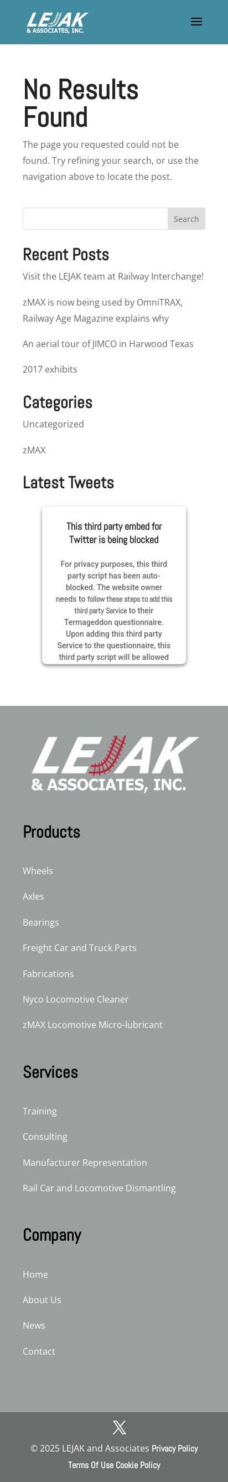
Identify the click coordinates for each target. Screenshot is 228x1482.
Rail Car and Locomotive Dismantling (99, 1188)
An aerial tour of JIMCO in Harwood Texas (108, 344)
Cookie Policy (138, 1465)
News (34, 1325)
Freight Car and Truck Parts (80, 948)
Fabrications (48, 974)
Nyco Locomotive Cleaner (76, 999)
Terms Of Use (90, 1465)
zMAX (34, 450)
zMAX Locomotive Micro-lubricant (93, 1025)
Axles (33, 896)
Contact (39, 1351)
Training (40, 1111)
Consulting (45, 1136)
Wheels (38, 871)
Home (35, 1274)
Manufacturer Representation (85, 1162)
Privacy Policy (175, 1448)
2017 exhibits (50, 369)
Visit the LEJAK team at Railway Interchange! (113, 276)
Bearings (41, 922)
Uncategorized (53, 424)
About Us (42, 1300)
